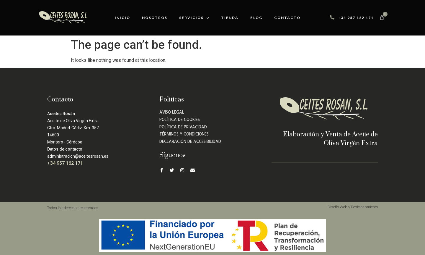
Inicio (122, 17)
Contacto (287, 17)
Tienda (229, 17)
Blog (256, 17)
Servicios (194, 17)
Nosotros (154, 17)
